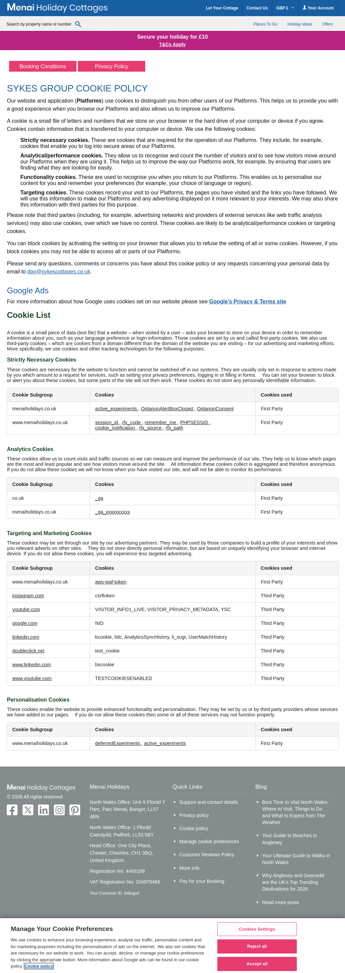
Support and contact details (208, 802)
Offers (327, 24)
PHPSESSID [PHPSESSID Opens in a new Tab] (194, 422)
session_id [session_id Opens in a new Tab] (107, 422)
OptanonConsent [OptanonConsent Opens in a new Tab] (215, 408)
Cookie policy (193, 828)
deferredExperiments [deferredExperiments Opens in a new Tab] (118, 743)
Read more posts (280, 902)
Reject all (257, 946)
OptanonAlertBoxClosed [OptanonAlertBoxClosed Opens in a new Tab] (167, 408)
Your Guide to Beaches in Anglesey (289, 839)
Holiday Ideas (299, 24)
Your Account (318, 7)
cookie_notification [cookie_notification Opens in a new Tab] (115, 428)
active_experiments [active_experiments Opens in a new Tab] (116, 408)
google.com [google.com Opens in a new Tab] (24, 623)
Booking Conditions (43, 66)
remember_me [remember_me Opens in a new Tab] (161, 422)
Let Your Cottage (222, 8)
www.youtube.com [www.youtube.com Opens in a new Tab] (32, 678)
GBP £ (285, 8)
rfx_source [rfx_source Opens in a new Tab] (151, 428)
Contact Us (257, 8)
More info (189, 868)
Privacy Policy (112, 66)
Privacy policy (194, 815)
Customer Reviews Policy (206, 854)
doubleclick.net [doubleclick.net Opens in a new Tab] (28, 650)
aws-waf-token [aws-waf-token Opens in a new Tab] (110, 582)
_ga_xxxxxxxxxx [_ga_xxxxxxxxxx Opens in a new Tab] (112, 512)
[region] (172, 945)
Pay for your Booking (201, 881)
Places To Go (265, 24)
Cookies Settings (257, 929)
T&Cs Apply (172, 44)
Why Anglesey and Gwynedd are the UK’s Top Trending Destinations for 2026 (293, 882)
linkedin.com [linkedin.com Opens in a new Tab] (25, 637)
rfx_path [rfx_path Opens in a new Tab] (174, 428)
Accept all (257, 963)
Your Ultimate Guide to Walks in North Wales (296, 859)
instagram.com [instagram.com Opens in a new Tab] (28, 595)
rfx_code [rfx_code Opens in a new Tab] (132, 422)
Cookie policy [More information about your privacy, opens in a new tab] (39, 966)
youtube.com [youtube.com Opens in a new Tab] (26, 609)
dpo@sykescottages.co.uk (58, 271)
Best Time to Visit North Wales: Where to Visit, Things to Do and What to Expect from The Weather (295, 812)
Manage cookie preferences (209, 841)
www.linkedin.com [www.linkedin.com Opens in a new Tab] (31, 664)
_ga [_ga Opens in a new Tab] (99, 498)
